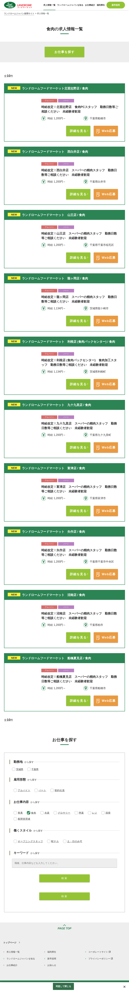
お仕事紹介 (12, 965)
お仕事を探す (64, 52)
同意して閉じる (63, 986)
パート (42, 790)
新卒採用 (51, 958)
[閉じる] (124, 986)
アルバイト (24, 790)
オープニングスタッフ (30, 841)
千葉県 (34, 769)
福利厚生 (51, 952)
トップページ (9, 942)
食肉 (33, 812)
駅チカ (55, 841)
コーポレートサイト (98, 952)
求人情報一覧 (13, 952)
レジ (94, 812)
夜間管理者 (24, 818)
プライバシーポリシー (99, 958)
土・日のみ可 (74, 841)
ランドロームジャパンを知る (21, 958)
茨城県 (19, 769)
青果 (20, 812)
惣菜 (81, 812)
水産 (47, 812)
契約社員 (60, 790)
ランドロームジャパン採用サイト (19, 13)
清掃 (108, 812)
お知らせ (51, 965)
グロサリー (64, 812)
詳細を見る (78, 131)
